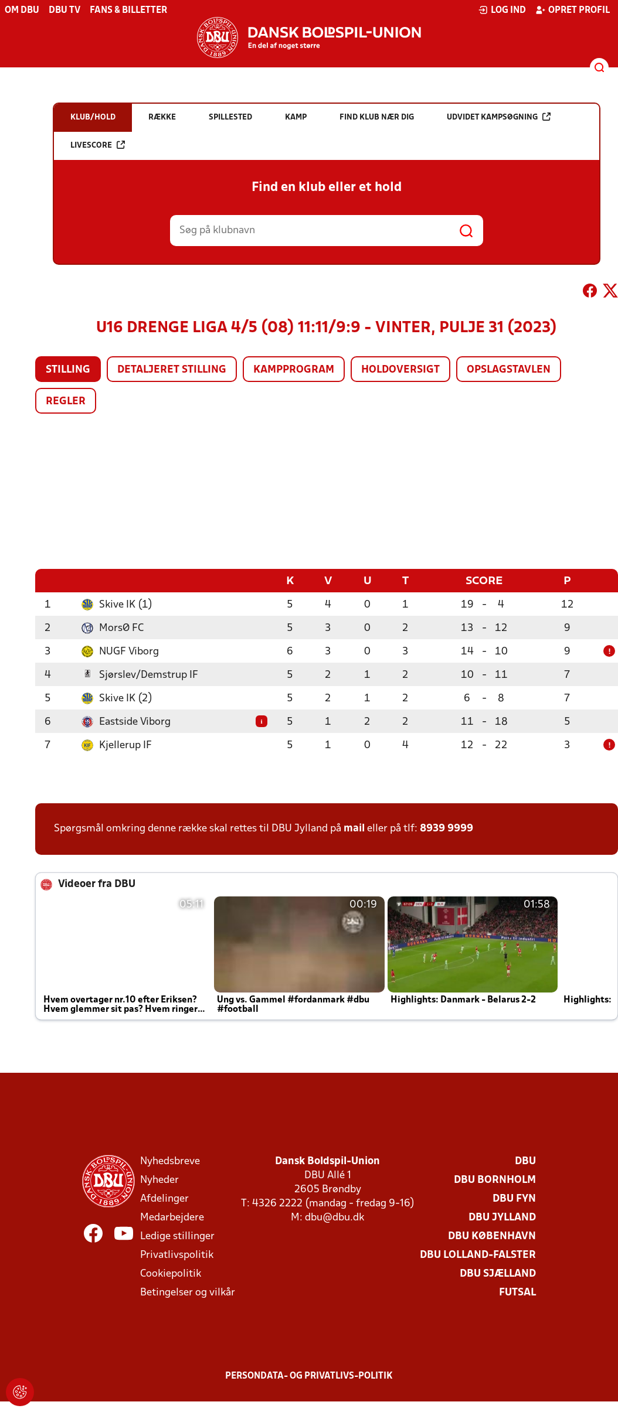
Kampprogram (293, 370)
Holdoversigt (400, 370)
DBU (525, 1161)
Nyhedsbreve (170, 1161)
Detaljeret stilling (171, 370)
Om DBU (22, 10)
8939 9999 (446, 828)
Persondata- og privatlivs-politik (309, 1376)
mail (354, 828)
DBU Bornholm (495, 1180)
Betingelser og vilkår (187, 1292)
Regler (66, 402)
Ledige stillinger (177, 1236)
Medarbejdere (172, 1217)
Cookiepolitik (170, 1273)
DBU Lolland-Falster (478, 1255)
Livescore (97, 145)
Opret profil (572, 10)
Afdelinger (164, 1198)
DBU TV (64, 10)
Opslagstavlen (509, 370)
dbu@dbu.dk (334, 1217)
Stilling (68, 370)
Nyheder (159, 1180)
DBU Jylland (502, 1217)
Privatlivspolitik (176, 1255)
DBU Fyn (514, 1198)
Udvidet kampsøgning (499, 116)
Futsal (517, 1292)
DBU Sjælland (498, 1273)
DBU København (492, 1236)
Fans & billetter (128, 10)
